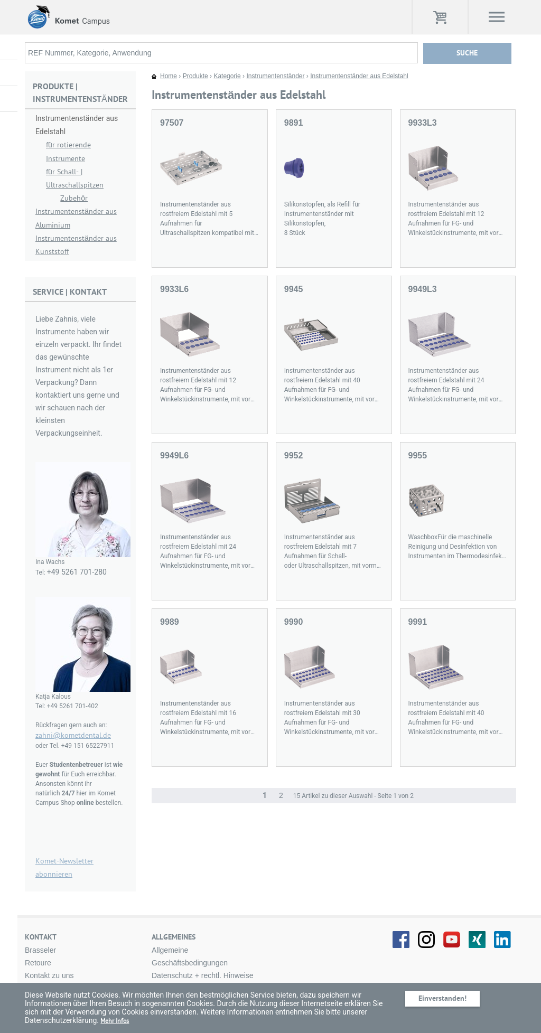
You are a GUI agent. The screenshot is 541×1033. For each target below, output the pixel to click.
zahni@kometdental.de (73, 735)
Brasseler (40, 950)
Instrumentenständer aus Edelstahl (359, 76)
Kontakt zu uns (49, 975)
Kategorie (226, 76)
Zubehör (74, 198)
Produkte (195, 76)
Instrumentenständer (275, 76)
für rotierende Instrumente (68, 151)
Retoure (38, 963)
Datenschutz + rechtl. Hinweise (203, 975)
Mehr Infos (114, 1021)
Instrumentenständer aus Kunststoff (76, 245)
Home (168, 76)
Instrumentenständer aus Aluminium (76, 218)
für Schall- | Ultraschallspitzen (75, 178)
